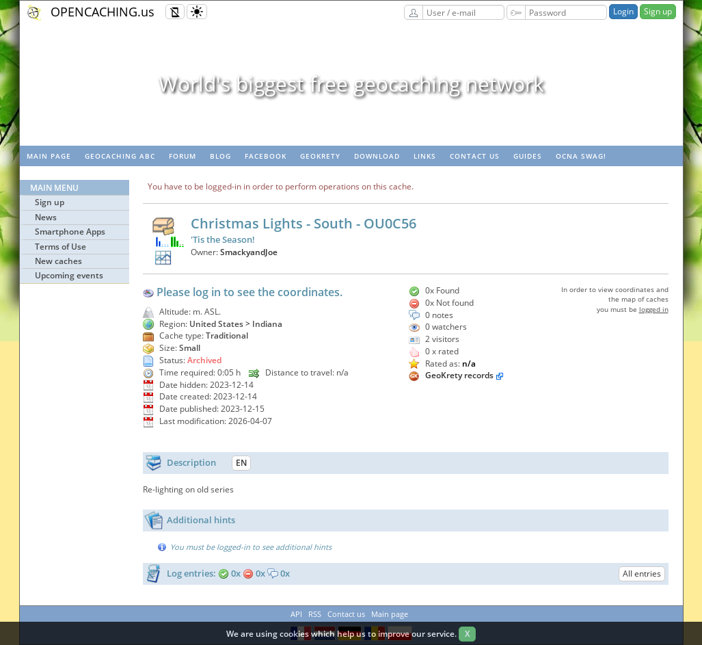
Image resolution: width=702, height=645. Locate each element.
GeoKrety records (459, 375)
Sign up (658, 11)
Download (377, 156)
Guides (527, 156)
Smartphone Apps (70, 231)
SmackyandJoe (249, 252)
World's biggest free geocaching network (351, 84)
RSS (314, 614)
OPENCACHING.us (102, 11)
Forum (182, 156)
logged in (654, 309)
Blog (220, 156)
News (46, 217)
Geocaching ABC (120, 156)
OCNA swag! (581, 156)
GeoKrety (320, 156)
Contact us (475, 156)
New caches (58, 261)
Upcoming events (69, 275)
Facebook (265, 156)
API (296, 614)
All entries (642, 573)
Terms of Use (60, 246)
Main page (49, 156)
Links (425, 156)
